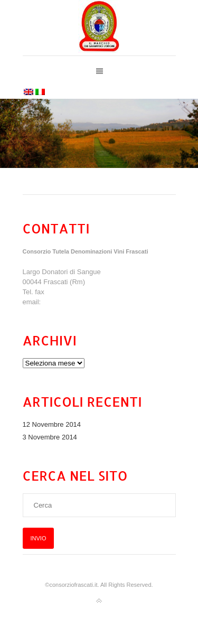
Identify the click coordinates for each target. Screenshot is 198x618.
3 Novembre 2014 (50, 437)
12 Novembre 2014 (52, 424)
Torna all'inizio (99, 601)
